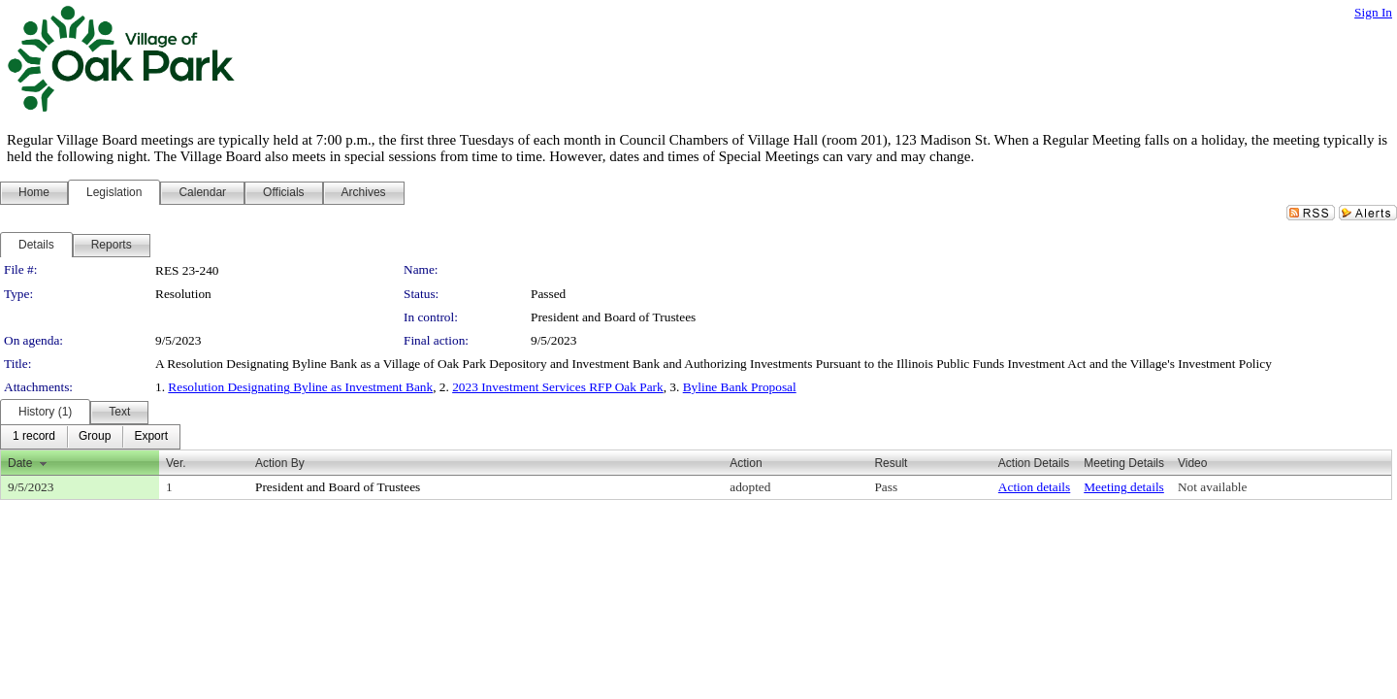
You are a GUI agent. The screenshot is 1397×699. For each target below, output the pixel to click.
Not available (1212, 487)
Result (890, 463)
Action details (1034, 487)
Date (20, 463)
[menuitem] (34, 437)
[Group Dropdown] (94, 437)
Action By (280, 463)
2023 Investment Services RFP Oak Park (558, 387)
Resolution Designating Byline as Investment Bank (300, 387)
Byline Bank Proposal (739, 387)
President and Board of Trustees (613, 317)
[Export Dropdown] (150, 437)
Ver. (176, 463)
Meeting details (1124, 487)
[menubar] (90, 436)
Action (746, 463)
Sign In (1373, 12)
